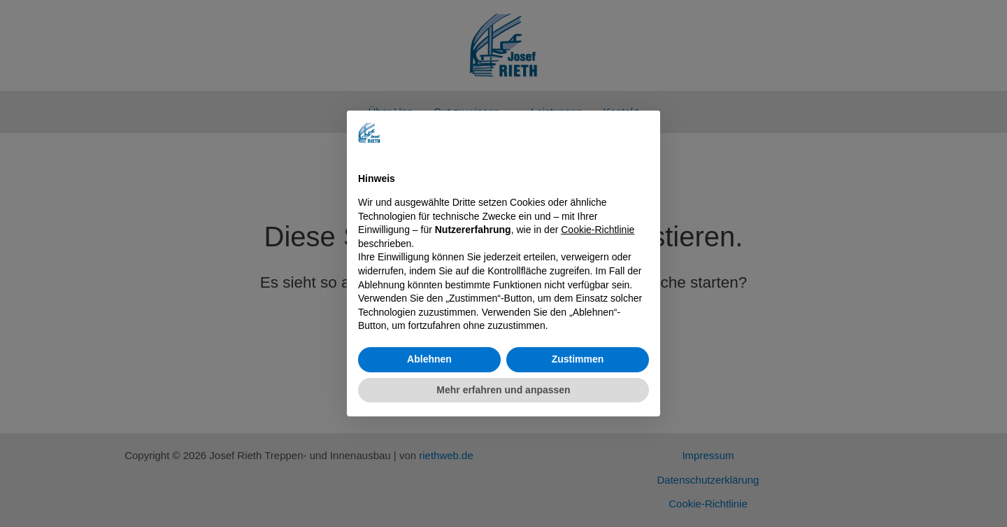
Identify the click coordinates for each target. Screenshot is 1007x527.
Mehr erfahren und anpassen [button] (503, 389)
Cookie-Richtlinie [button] (597, 229)
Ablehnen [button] (429, 359)
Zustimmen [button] (578, 359)
